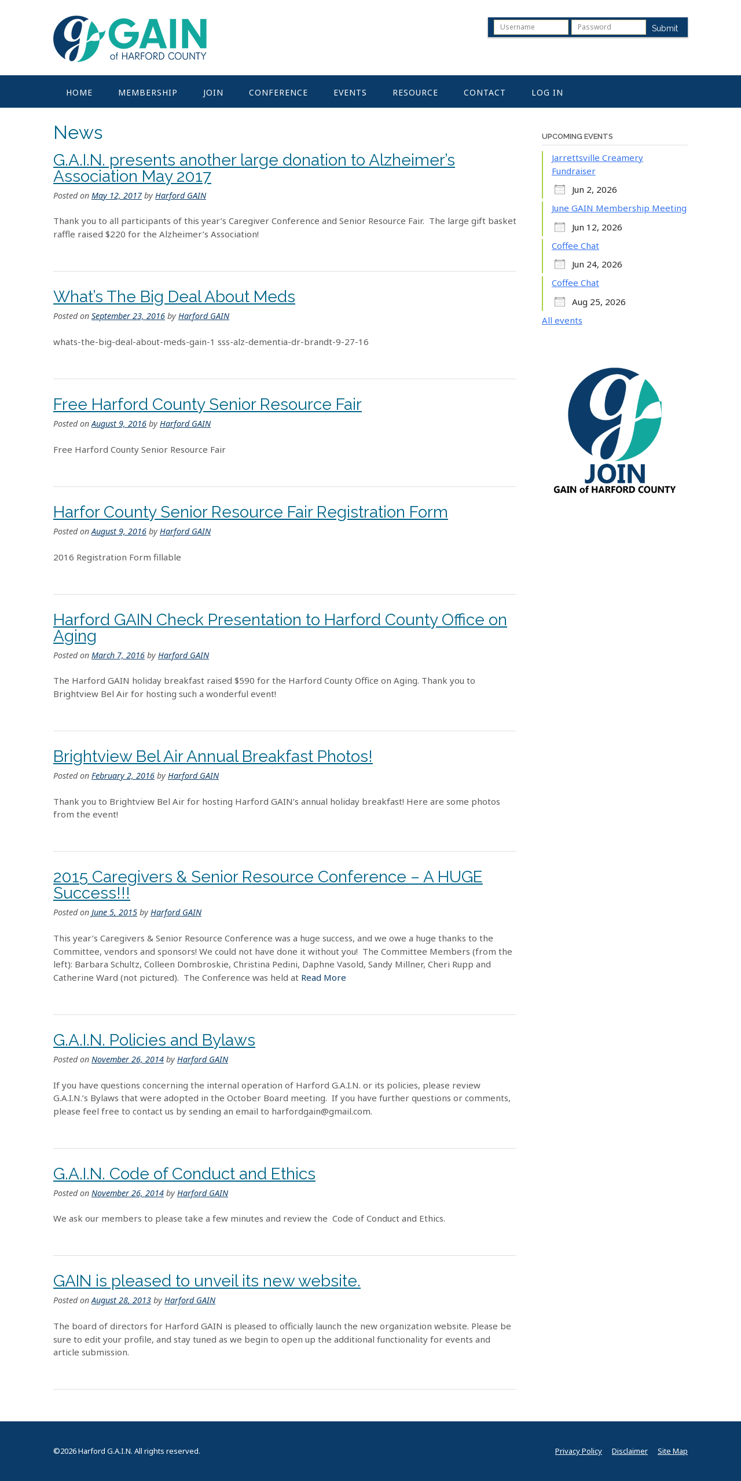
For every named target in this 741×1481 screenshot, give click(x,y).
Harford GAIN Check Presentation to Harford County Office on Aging (280, 628)
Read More (323, 977)
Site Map (673, 1451)
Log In (547, 92)
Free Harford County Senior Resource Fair (207, 404)
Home (79, 92)
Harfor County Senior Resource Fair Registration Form (250, 512)
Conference (278, 92)
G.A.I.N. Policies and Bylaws (154, 1040)
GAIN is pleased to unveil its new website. (207, 1281)
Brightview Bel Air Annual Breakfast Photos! (213, 756)
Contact (485, 92)
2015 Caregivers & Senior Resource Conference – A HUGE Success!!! (268, 885)
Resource (415, 92)
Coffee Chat (575, 245)
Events (350, 92)
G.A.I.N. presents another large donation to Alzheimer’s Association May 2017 (254, 168)
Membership (148, 92)
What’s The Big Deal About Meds (174, 296)
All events (562, 320)
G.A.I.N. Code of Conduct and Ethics (184, 1173)
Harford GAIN (180, 195)
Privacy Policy (578, 1451)
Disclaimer (630, 1451)
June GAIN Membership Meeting (619, 208)
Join (213, 92)
